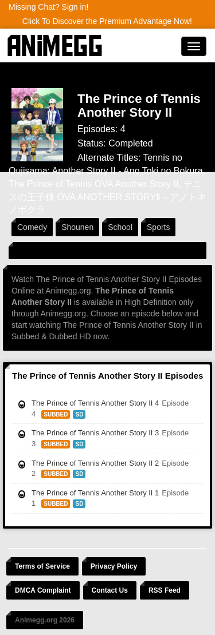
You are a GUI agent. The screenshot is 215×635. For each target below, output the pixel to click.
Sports (158, 227)
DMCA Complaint (43, 590)
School (120, 227)
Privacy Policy (114, 566)
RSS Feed (164, 590)
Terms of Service (42, 566)
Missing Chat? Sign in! (48, 6)
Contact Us (110, 590)
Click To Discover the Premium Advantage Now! (107, 21)
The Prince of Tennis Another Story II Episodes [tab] (107, 375)
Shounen (77, 227)
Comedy (32, 227)
